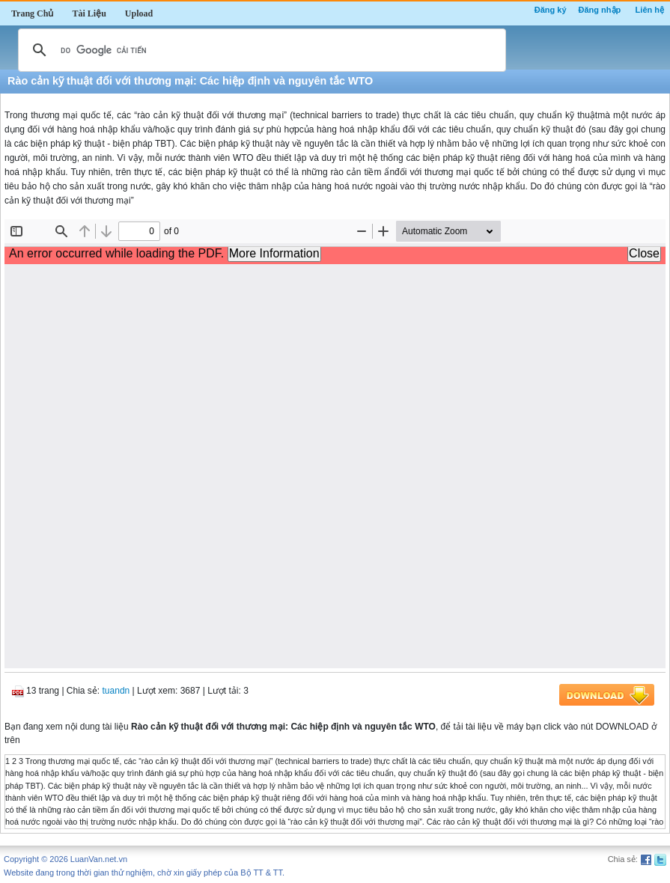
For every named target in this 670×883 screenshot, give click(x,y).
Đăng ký (551, 9)
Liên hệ (650, 9)
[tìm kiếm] (260, 50)
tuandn (116, 690)
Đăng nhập (600, 9)
